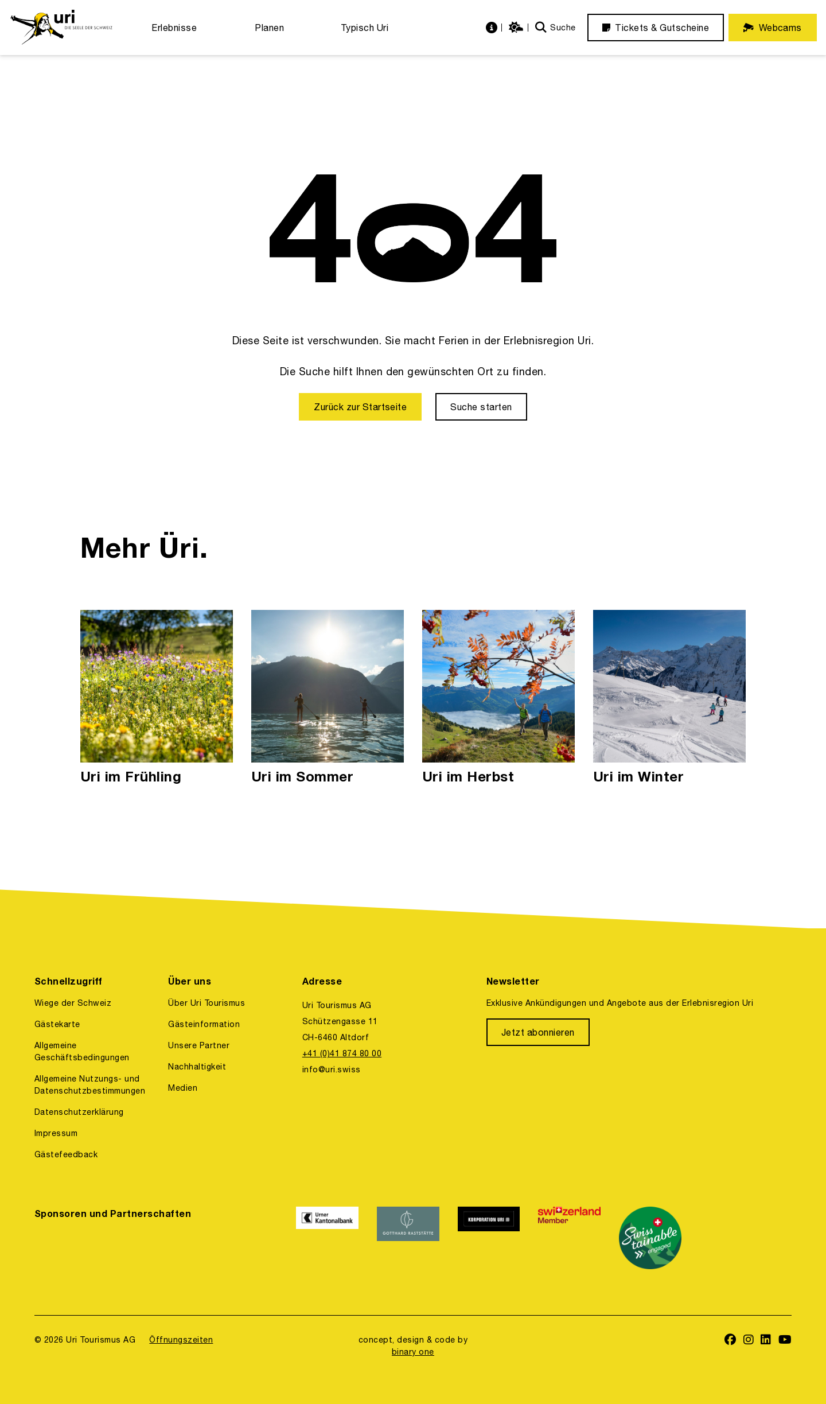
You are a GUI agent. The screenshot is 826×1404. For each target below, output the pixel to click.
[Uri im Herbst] (498, 698)
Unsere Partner (198, 1045)
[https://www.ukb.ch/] (327, 1238)
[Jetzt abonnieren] (538, 1032)
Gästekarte (57, 1024)
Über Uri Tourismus (206, 1003)
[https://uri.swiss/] (61, 27)
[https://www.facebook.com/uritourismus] (730, 1340)
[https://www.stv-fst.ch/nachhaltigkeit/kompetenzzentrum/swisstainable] (650, 1238)
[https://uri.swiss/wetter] (517, 28)
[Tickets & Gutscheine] (655, 27)
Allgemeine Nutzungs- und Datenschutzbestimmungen (89, 1084)
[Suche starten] (481, 407)
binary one (413, 1351)
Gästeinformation (204, 1024)
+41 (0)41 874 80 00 (341, 1053)
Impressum (55, 1133)
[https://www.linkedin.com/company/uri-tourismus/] (766, 1340)
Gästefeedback (66, 1154)
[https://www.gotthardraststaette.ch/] (408, 1238)
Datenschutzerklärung (79, 1112)
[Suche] (555, 28)
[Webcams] (772, 27)
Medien (182, 1087)
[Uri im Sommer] (327, 698)
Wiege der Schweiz (72, 1003)
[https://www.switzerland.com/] (569, 1238)
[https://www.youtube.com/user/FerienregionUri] (785, 1340)
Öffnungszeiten (181, 1339)
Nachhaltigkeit (197, 1066)
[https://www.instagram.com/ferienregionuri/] (748, 1340)
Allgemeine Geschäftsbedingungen (82, 1051)
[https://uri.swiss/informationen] (493, 28)
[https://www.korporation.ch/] (489, 1238)
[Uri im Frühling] (156, 698)
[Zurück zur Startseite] (360, 407)
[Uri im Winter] (669, 698)
